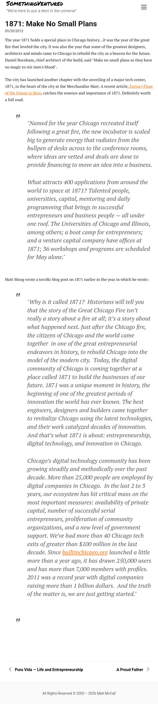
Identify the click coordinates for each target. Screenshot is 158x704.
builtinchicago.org (85, 552)
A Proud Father (129, 669)
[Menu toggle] (144, 7)
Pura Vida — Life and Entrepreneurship (49, 669)
